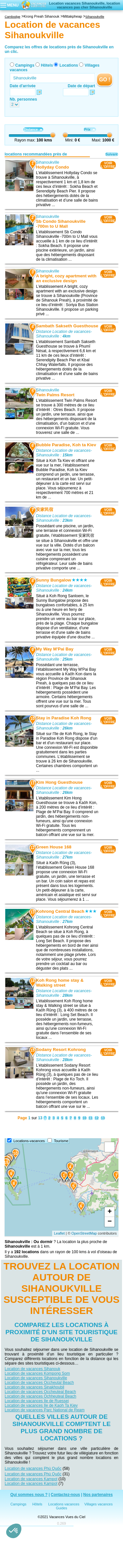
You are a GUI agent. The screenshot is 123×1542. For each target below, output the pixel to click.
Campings (24, 65)
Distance (33, 129)
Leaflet (59, 1233)
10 (84, 1118)
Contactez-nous (65, 1494)
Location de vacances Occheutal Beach (39, 1382)
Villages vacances (98, 1504)
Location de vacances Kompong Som (37, 1373)
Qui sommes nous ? (29, 1494)
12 (96, 1118)
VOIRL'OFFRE (108, 165)
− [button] (110, 1222)
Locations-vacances (29, 1141)
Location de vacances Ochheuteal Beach (40, 1396)
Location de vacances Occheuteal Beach (40, 1391)
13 (103, 1118)
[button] (14, 1531)
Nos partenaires (98, 1494)
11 (90, 1118)
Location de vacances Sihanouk (32, 1369)
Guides (61, 1508)
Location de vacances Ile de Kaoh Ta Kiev (41, 1405)
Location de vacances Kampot (31, 1479)
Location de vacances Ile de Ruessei (37, 1401)
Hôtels (47, 65)
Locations (68, 65)
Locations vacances (63, 1504)
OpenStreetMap (84, 1233)
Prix (89, 129)
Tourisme (61, 1141)
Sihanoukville (47, 162)
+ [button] (110, 1212)
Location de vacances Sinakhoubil (34, 1387)
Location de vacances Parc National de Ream (44, 1410)
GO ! (104, 79)
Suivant (112, 154)
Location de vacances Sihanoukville (36, 1378)
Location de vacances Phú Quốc (33, 1468)
